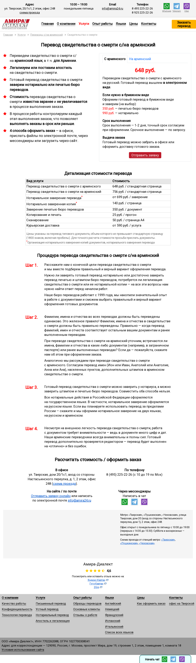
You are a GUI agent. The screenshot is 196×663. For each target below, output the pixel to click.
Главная (47, 24)
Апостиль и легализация (53, 620)
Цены (133, 24)
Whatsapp (166, 11)
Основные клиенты (86, 609)
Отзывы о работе (85, 615)
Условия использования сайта (23, 649)
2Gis (96, 587)
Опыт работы (102, 24)
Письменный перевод (51, 603)
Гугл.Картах (96, 583)
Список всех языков (119, 632)
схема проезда (30, 12)
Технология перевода (17, 615)
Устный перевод (47, 609)
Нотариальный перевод (52, 615)
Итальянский (114, 626)
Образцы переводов (87, 603)
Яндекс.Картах (96, 580)
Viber (186, 11)
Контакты (148, 24)
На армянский (140, 59)
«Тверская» (168, 539)
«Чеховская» (147, 543)
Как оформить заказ (151, 603)
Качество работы (14, 603)
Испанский (112, 620)
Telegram (176, 11)
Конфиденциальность (17, 609)
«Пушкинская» (129, 543)
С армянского (115, 59)
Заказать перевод (184, 24)
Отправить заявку (145, 155)
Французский (114, 615)
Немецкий (112, 609)
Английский (113, 603)
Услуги (40, 597)
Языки (121, 24)
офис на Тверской (181, 603)
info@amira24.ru (112, 8)
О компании (66, 24)
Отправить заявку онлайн (51, 496)
